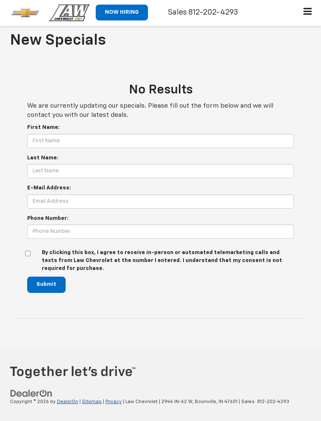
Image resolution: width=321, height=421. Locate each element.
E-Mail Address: (49, 188)
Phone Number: (48, 218)
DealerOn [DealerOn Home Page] (67, 401)
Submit (46, 284)
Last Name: (43, 158)
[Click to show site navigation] (308, 13)
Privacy (113, 401)
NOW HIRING (122, 12)
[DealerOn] (31, 393)
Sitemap (92, 401)
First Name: (43, 127)
